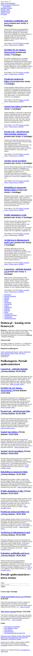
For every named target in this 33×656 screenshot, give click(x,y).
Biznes (12, 353)
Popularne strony (5, 11)
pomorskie (7, 310)
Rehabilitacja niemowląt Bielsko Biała (15, 188)
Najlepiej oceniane (16, 636)
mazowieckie (8, 304)
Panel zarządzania (6, 5)
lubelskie (6, 298)
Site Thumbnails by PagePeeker (14, 638)
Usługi (21, 352)
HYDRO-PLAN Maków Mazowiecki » (11, 389)
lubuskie (6, 299)
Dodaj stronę (4, 637)
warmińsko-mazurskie (10, 315)
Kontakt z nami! (5, 9)
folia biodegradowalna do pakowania (14, 633)
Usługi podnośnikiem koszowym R (13, 597)
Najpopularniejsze (13, 637)
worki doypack (8, 630)
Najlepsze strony (5, 13)
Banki (16, 353)
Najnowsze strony (6, 636)
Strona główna (7, 6)
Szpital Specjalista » (10, 432)
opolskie (6, 306)
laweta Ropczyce (9, 631)
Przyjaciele (4, 14)
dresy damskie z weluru (11, 628)
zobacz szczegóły (25, 607)
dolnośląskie (7, 294)
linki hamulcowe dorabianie (12, 626)
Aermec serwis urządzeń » (12, 451)
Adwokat (7, 353)
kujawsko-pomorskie (10, 296)
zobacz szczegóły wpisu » (17, 384)
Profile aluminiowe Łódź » (12, 491)
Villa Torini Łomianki (8, 612)
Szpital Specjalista (12, 106)
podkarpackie (8, 307)
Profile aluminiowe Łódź (15, 215)
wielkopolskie (8, 317)
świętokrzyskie (8, 313)
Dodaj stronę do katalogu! (8, 3)
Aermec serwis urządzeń (15, 161)
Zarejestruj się (15, 5)
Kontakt (18, 639)
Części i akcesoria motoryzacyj (9, 352)
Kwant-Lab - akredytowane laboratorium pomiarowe (16, 132)
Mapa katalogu (26, 636)
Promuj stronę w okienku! (16, 45)
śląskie (6, 312)
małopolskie (7, 302)
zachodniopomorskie (10, 318)
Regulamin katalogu (6, 8)
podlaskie (7, 309)
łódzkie (6, 301)
